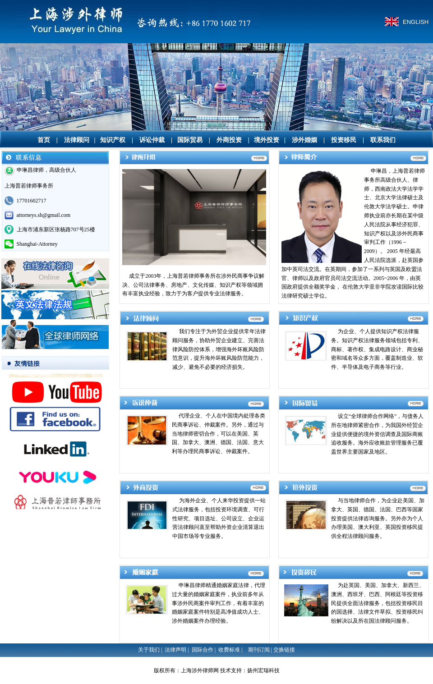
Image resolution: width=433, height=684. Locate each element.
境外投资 (266, 140)
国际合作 (202, 650)
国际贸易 (190, 140)
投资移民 (343, 140)
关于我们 (149, 650)
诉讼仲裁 (152, 140)
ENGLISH (415, 21)
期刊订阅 (259, 650)
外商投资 (229, 140)
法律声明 (175, 650)
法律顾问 (76, 140)
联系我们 (383, 140)
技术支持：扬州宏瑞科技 (250, 670)
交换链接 (284, 650)
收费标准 (229, 650)
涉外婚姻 (304, 140)
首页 (43, 140)
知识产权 (112, 140)
